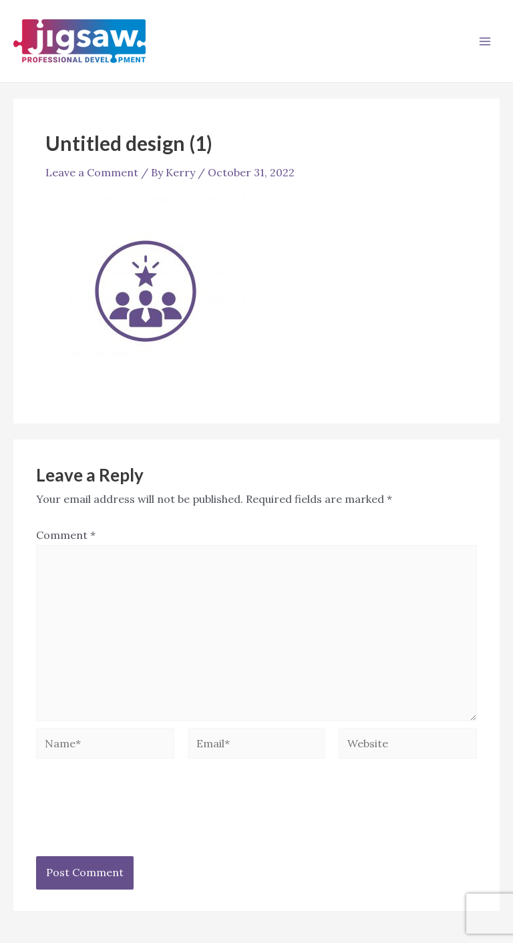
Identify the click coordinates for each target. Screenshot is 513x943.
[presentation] (137, 817)
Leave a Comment (91, 172)
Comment (66, 535)
